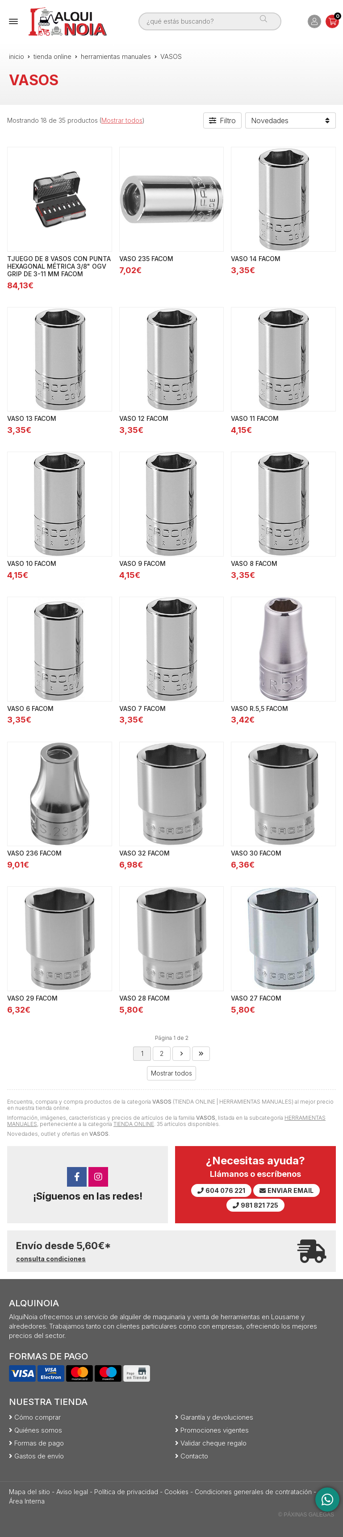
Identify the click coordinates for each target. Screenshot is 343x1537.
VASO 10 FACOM (31, 563)
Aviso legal (72, 1491)
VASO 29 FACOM (32, 998)
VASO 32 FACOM (144, 853)
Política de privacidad (126, 1491)
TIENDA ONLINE (133, 1124)
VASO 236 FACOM (34, 853)
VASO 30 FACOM (256, 853)
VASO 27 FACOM (256, 998)
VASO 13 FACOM (31, 418)
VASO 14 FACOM (255, 258)
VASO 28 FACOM (144, 998)
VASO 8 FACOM (254, 563)
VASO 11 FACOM (255, 418)
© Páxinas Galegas (306, 1515)
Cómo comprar (37, 1417)
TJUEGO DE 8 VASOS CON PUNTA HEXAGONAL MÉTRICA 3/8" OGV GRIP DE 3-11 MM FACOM (59, 266)
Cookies (176, 1491)
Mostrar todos (121, 120)
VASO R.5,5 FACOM (259, 708)
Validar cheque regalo (213, 1443)
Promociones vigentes (214, 1430)
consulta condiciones (51, 1259)
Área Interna (27, 1501)
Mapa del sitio (29, 1491)
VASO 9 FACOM (142, 563)
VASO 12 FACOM (143, 418)
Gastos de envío (39, 1456)
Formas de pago (39, 1443)
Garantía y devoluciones (216, 1417)
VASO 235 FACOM (146, 258)
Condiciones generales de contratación (253, 1491)
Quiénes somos (38, 1430)
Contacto (194, 1456)
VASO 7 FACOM (142, 708)
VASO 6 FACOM (30, 708)
